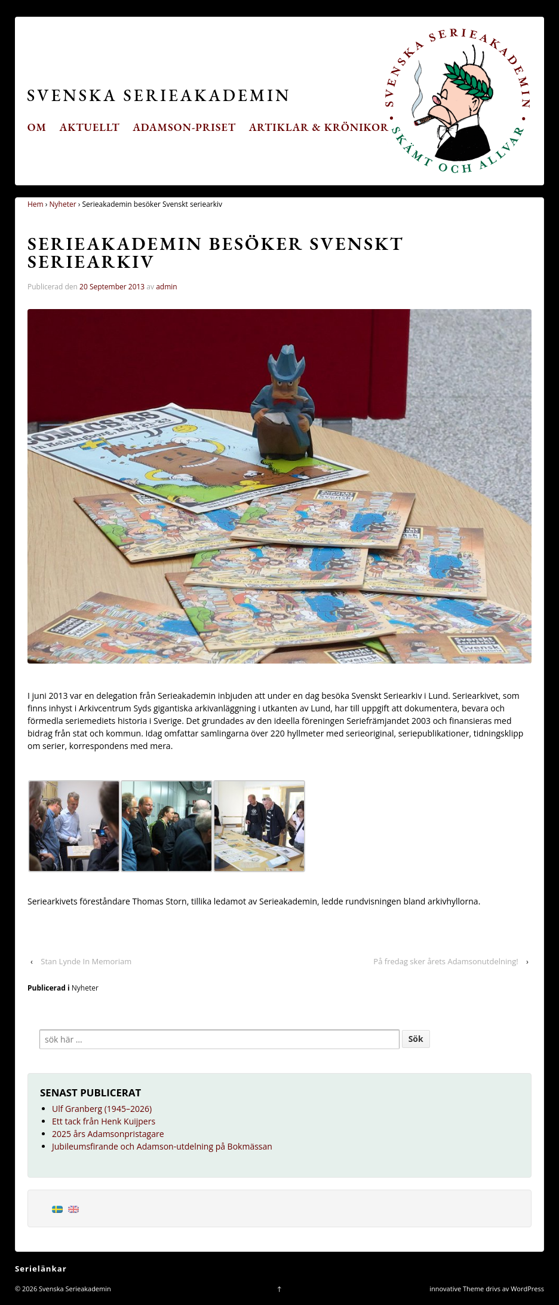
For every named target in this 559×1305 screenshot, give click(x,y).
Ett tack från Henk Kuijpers (103, 1121)
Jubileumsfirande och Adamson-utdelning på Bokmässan (162, 1146)
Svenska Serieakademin (159, 95)
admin (166, 287)
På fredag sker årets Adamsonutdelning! (445, 961)
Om (37, 127)
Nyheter (63, 204)
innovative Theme (456, 1288)
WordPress (527, 1288)
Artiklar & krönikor (319, 127)
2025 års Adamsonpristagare (108, 1133)
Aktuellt (90, 127)
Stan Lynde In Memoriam (86, 961)
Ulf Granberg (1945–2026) (102, 1108)
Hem (35, 204)
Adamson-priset (184, 127)
